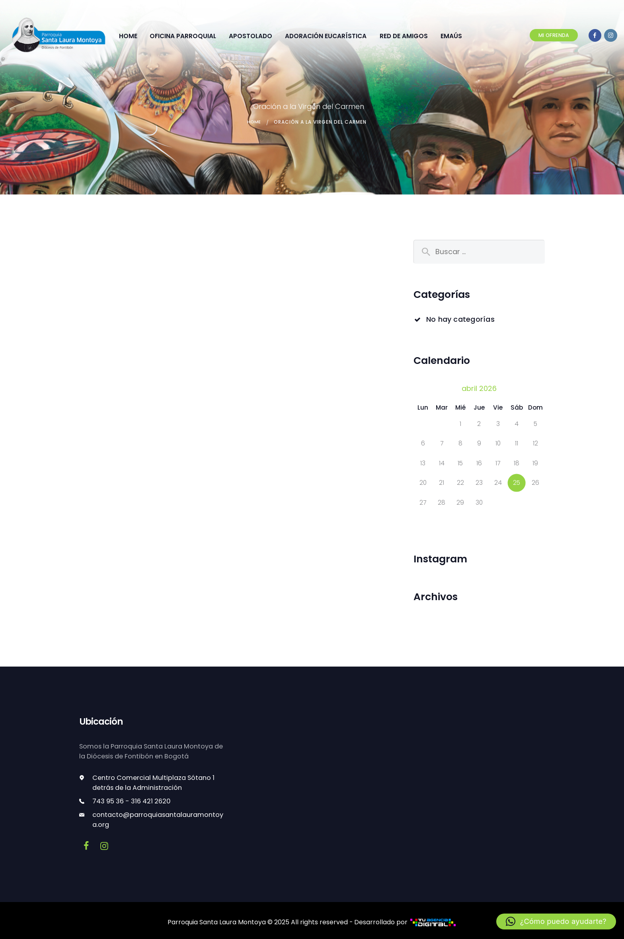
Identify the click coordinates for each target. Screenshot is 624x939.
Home (253, 120)
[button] (557, 921)
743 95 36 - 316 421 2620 (131, 799)
